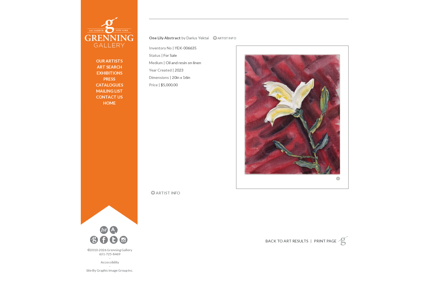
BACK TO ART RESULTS (287, 241)
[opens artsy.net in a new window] (113, 233)
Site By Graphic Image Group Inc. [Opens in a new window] (109, 270)
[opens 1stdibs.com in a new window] (103, 233)
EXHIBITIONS (109, 72)
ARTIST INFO (224, 38)
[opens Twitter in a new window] (114, 243)
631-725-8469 (109, 254)
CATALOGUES (109, 84)
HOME (109, 102)
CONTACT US (109, 96)
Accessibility (110, 262)
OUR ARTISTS (109, 60)
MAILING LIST (109, 90)
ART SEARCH (109, 66)
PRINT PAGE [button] (325, 241)
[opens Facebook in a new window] (104, 243)
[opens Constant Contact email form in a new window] (94, 243)
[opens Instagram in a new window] (123, 243)
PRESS (109, 78)
